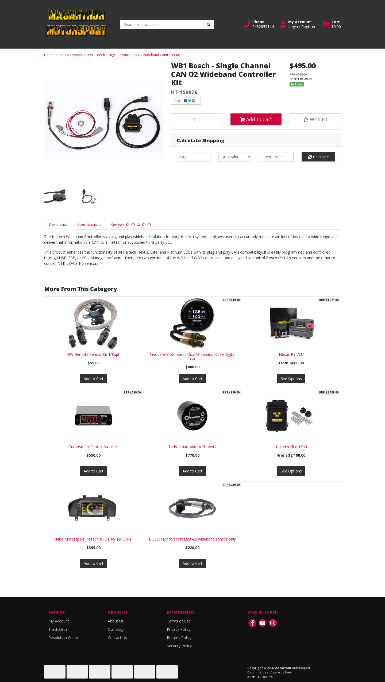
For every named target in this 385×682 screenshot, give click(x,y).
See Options (291, 378)
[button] (259, 24)
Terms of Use (179, 621)
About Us (116, 621)
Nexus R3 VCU (291, 354)
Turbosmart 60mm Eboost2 (192, 446)
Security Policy (179, 645)
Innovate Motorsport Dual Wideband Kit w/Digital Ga (192, 356)
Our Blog (115, 629)
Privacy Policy (178, 629)
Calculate (318, 156)
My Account (58, 621)
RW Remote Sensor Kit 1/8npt (94, 354)
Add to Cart (256, 119)
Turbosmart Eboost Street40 (93, 446)
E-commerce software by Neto (269, 672)
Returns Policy (179, 637)
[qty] (193, 156)
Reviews (130, 224)
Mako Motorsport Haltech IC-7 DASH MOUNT (93, 539)
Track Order (58, 629)
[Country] (235, 156)
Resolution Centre (63, 637)
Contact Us (117, 637)
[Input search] (161, 24)
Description (58, 224)
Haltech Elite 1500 (291, 446)
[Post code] (277, 156)
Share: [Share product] (185, 100)
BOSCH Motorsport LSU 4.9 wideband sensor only (192, 539)
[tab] (58, 224)
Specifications (89, 224)
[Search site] (208, 24)
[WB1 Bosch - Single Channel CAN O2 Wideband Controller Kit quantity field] (196, 119)
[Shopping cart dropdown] (331, 24)
